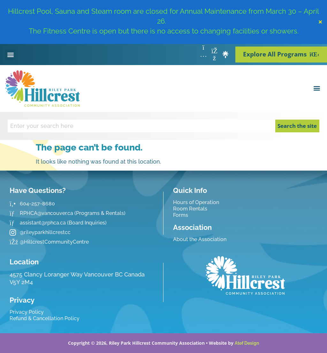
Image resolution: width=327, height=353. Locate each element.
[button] (10, 54)
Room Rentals (190, 209)
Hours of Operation (196, 202)
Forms (180, 215)
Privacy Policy (27, 312)
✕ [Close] (320, 22)
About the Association (199, 239)
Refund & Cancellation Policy (45, 318)
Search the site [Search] (297, 125)
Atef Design (247, 343)
